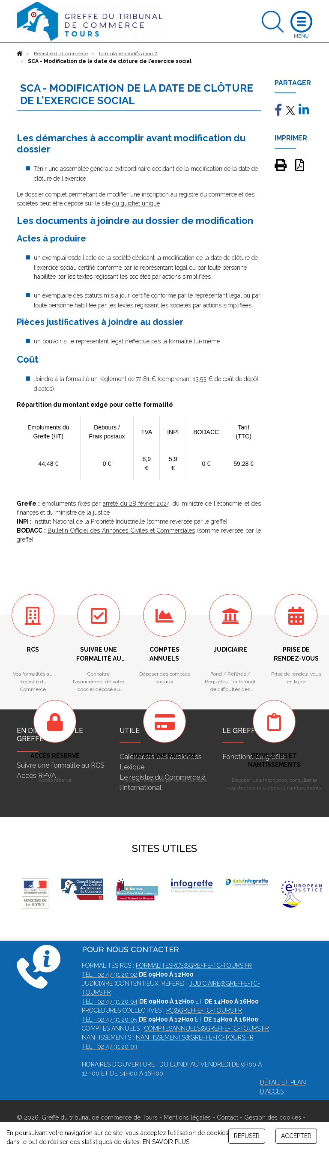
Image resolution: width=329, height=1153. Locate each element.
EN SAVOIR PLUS (166, 1141)
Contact (227, 1117)
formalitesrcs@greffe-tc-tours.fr (194, 965)
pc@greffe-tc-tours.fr (204, 1010)
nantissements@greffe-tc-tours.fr (195, 1037)
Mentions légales (187, 1117)
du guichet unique (136, 203)
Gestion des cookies (272, 1117)
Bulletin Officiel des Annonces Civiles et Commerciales (121, 530)
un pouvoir (48, 341)
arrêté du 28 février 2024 (136, 503)
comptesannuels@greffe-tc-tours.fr (206, 1028)
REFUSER (247, 1135)
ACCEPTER (296, 1135)
